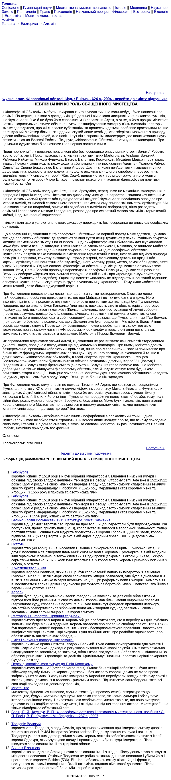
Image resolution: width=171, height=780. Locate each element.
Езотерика (141, 12)
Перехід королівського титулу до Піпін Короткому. (52, 664)
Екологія (161, 12)
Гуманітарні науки (37, 8)
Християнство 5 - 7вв (28, 568)
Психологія (63, 12)
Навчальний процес (92, 12)
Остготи (17, 544)
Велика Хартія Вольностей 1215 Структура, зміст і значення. (61, 520)
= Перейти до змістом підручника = (85, 453)
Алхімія (8, 20)
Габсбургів (19, 472)
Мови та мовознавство (44, 16)
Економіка (13, 16)
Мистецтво (20, 688)
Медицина (138, 8)
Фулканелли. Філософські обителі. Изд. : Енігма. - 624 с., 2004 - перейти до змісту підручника (84, 99)
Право (45, 12)
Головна (8, 24)
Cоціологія (10, 8)
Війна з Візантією (25, 748)
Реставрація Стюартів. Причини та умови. (46, 616)
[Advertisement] (85, 57)
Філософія (120, 12)
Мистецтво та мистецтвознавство (83, 8)
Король (17, 592)
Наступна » (155, 93)
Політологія (26, 12)
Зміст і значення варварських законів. (42, 640)
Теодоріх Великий (26, 724)
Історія (120, 8)
